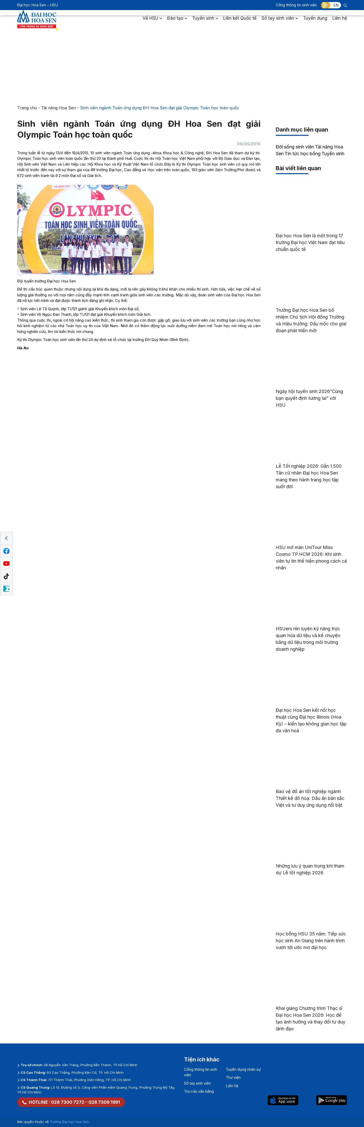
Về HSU (152, 21)
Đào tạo (177, 21)
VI (326, 5)
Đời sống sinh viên (295, 146)
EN (335, 5)
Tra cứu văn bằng (199, 1091)
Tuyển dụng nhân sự (243, 1069)
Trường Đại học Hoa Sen (69, 1122)
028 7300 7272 (67, 1102)
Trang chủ (27, 107)
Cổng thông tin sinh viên (296, 5)
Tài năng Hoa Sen (58, 107)
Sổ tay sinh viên (280, 21)
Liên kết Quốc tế (240, 21)
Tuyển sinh (205, 21)
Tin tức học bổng (303, 153)
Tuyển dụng (315, 21)
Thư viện (233, 1077)
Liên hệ (339, 21)
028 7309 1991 (104, 1102)
